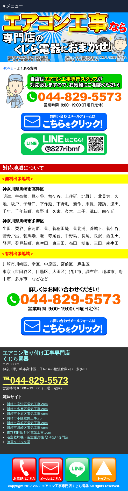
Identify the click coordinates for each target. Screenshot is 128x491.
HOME (8, 68)
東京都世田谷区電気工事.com (29, 432)
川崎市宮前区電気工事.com (27, 423)
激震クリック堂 (18, 442)
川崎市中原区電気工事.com (27, 414)
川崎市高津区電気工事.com (27, 404)
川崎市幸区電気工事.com (25, 418)
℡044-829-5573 (35, 380)
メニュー (14, 6)
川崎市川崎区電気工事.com (27, 428)
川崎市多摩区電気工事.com (27, 409)
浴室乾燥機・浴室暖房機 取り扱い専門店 (37, 437)
